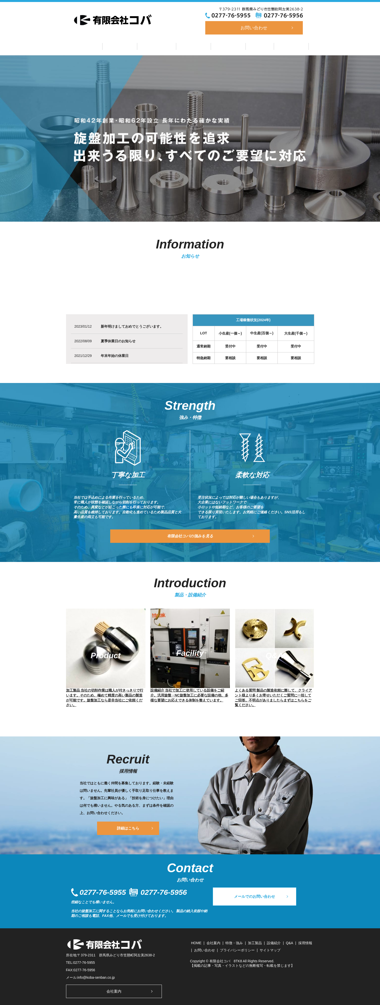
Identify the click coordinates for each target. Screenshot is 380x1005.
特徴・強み (160, 45)
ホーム (97, 45)
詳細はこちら (128, 827)
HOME (196, 942)
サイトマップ (270, 949)
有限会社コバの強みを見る (190, 535)
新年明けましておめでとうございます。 (132, 326)
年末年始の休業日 (115, 355)
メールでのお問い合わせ (260, 899)
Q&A (253, 45)
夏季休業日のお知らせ (118, 341)
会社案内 (127, 45)
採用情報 (281, 45)
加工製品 (194, 45)
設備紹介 (225, 45)
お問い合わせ (254, 27)
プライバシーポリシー (237, 949)
